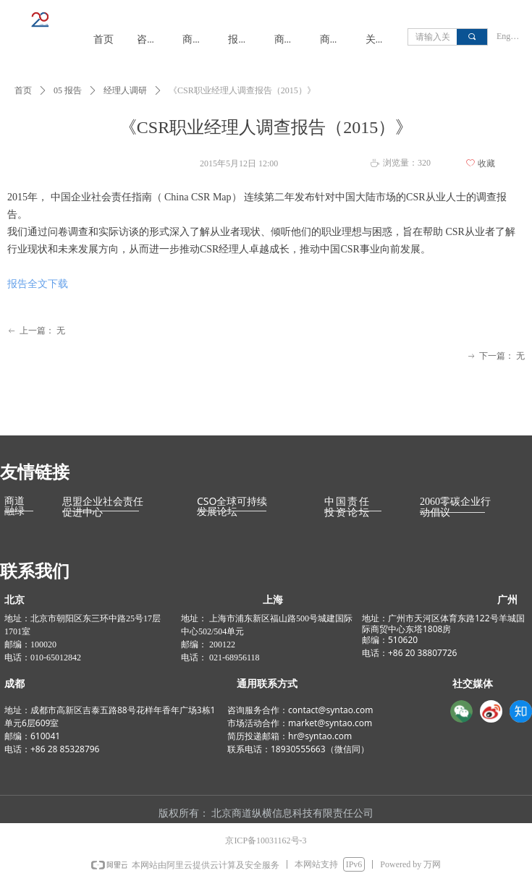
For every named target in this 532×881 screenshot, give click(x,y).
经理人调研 (125, 90)
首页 (23, 90)
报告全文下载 (37, 283)
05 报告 (68, 90)
